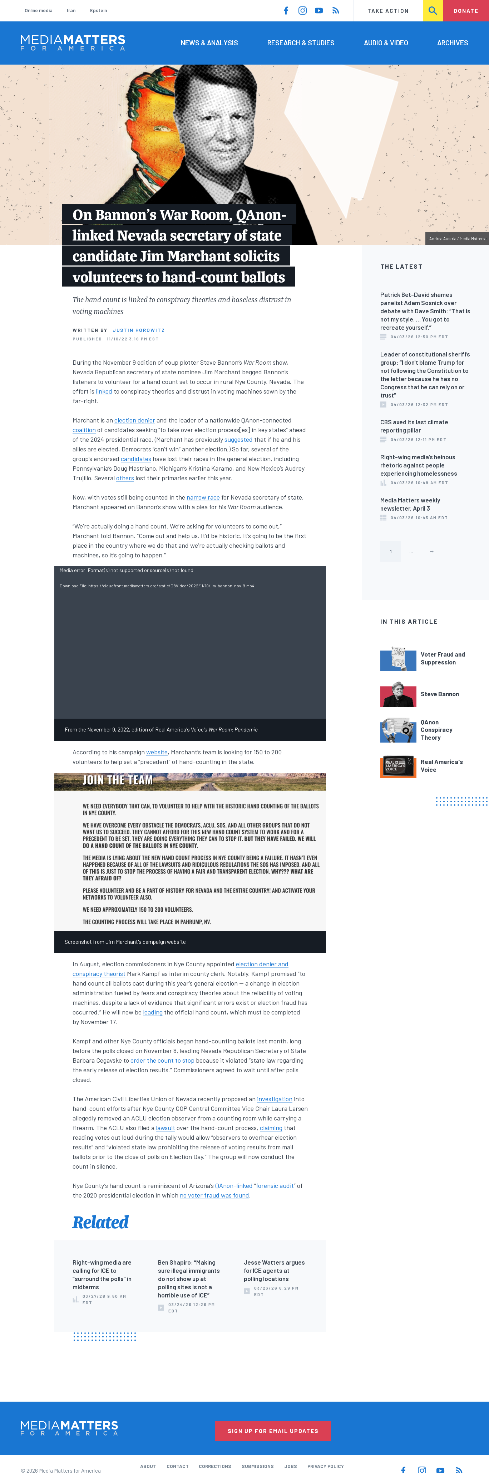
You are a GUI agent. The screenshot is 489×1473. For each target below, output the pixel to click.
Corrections (215, 1466)
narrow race (203, 497)
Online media (39, 10)
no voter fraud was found (214, 1195)
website (157, 752)
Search (434, 10)
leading (153, 1012)
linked (104, 391)
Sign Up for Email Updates (273, 1431)
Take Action (388, 10)
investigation (274, 1099)
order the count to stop (162, 1060)
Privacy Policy (325, 1466)
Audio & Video (386, 43)
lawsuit (165, 1128)
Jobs (290, 1466)
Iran (71, 10)
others (125, 478)
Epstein (98, 10)
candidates (136, 458)
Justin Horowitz (139, 330)
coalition (84, 430)
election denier (134, 420)
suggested (238, 439)
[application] (190, 642)
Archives (452, 43)
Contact (178, 1466)
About (148, 1466)
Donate (466, 10)
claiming (271, 1128)
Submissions (258, 1466)
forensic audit (275, 1185)
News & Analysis (209, 43)
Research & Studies (301, 43)
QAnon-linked (234, 1185)
